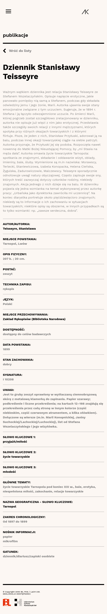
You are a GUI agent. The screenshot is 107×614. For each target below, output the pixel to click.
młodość (9, 472)
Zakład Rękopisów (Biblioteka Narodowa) (34, 319)
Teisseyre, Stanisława (19, 228)
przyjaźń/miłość (15, 441)
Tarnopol (9, 506)
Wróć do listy (20, 51)
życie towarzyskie (16, 456)
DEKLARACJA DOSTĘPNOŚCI (17, 594)
